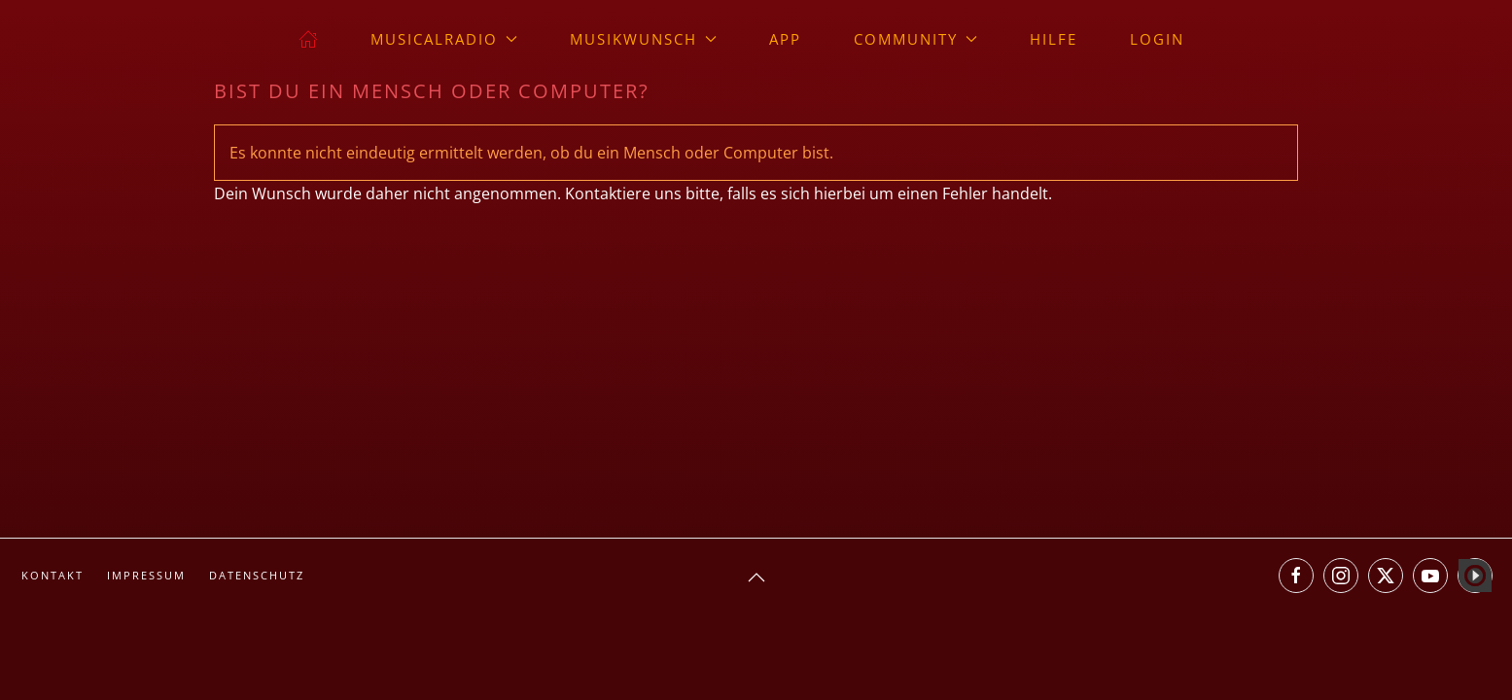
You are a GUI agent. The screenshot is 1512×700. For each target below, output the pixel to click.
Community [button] (915, 39)
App (785, 39)
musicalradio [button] (443, 39)
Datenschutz (256, 575)
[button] (756, 577)
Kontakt (52, 575)
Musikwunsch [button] (643, 39)
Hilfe (1053, 39)
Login (1157, 39)
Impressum (146, 575)
